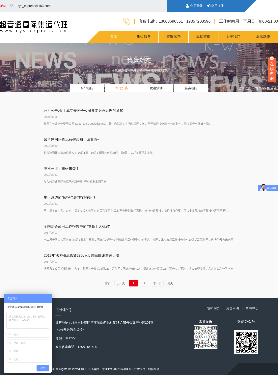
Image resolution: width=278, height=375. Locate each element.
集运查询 (203, 37)
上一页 (121, 283)
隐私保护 (213, 308)
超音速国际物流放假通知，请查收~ (71, 140)
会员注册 (215, 6)
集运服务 (144, 37)
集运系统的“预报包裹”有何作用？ (70, 198)
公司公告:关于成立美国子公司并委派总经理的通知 (83, 111)
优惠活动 (156, 88)
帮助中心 (251, 308)
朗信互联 (153, 369)
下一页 (157, 283)
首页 (114, 37)
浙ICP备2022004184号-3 (117, 369)
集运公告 (121, 88)
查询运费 (173, 37)
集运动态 (263, 37)
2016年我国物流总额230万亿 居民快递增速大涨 (81, 255)
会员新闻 (191, 88)
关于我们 (233, 37)
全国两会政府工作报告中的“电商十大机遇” (77, 226)
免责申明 (232, 308)
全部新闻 (87, 88)
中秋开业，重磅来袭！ (61, 169)
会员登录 (194, 6)
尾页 (170, 283)
